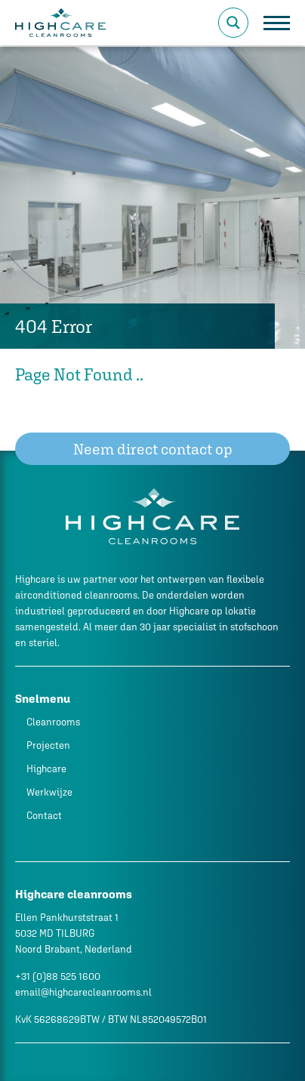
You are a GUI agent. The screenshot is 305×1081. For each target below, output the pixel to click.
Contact (44, 815)
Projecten (48, 745)
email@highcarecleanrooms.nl (83, 992)
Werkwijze (49, 792)
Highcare (46, 769)
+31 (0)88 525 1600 (57, 976)
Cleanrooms (53, 722)
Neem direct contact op (153, 448)
